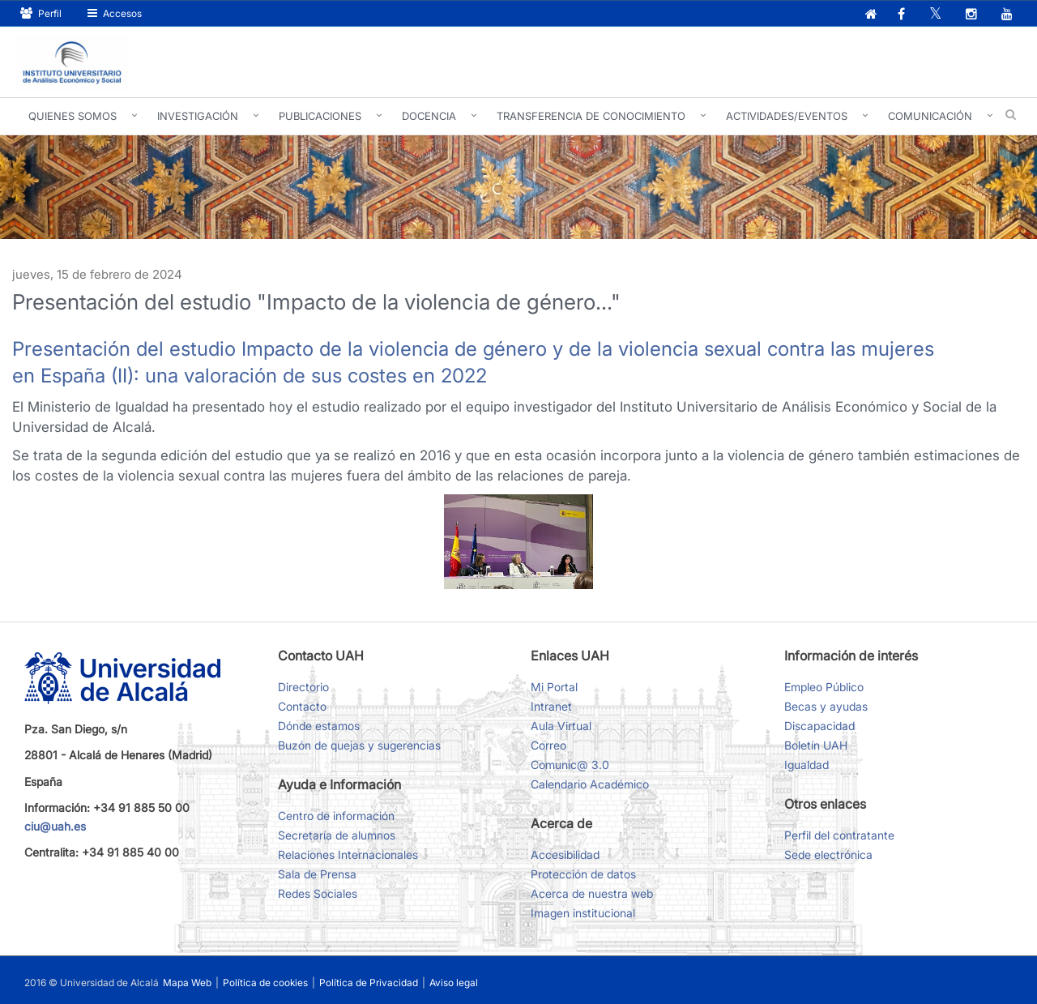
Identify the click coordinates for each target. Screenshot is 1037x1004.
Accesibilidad (565, 854)
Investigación (197, 115)
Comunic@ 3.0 (570, 764)
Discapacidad (819, 726)
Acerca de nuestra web (592, 893)
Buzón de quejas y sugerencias (359, 745)
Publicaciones (320, 115)
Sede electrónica (828, 854)
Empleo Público (824, 687)
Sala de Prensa (317, 874)
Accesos (114, 13)
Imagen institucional (583, 913)
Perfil (41, 13)
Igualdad (806, 764)
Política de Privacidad (369, 982)
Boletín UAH (815, 745)
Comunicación (930, 115)
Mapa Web (187, 982)
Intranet (551, 706)
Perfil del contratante (839, 835)
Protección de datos (583, 874)
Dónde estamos (319, 726)
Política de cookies (266, 982)
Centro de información (336, 815)
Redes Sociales (317, 893)
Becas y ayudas (826, 706)
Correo (548, 745)
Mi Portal (554, 687)
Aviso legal (453, 982)
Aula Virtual (561, 726)
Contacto (302, 706)
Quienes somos (72, 115)
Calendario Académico (590, 784)
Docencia (429, 115)
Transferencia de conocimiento (591, 115)
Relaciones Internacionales (348, 854)
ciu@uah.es (55, 826)
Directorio (303, 687)
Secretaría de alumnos (336, 835)
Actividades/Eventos (786, 115)
